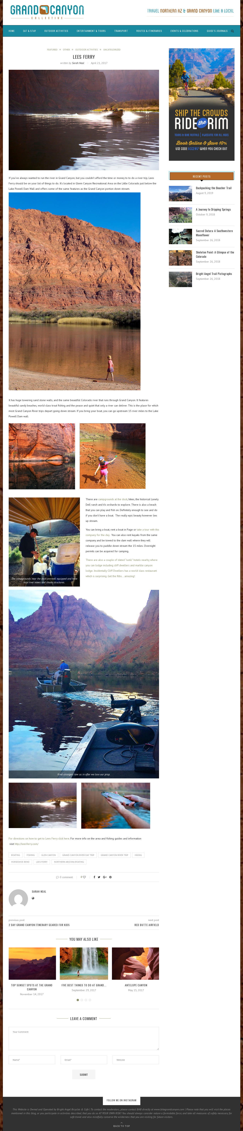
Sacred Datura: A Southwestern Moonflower (214, 233)
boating (15, 855)
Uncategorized (112, 49)
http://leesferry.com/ (26, 844)
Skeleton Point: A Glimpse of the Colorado (215, 254)
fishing (31, 855)
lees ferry (41, 862)
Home (12, 30)
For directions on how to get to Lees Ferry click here (39, 838)
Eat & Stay (29, 30)
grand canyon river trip (114, 855)
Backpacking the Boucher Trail (214, 188)
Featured (52, 49)
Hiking (138, 855)
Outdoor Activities (56, 30)
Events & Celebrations (184, 30)
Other (66, 49)
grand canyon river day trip (78, 855)
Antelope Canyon (136, 985)
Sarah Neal (78, 63)
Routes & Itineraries (149, 30)
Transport (121, 30)
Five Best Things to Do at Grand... (84, 985)
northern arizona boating (69, 862)
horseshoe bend (20, 862)
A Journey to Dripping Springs (213, 209)
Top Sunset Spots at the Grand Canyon (31, 987)
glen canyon (48, 855)
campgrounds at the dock (112, 499)
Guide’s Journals (217, 30)
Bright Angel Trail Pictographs (214, 274)
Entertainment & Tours (91, 30)
